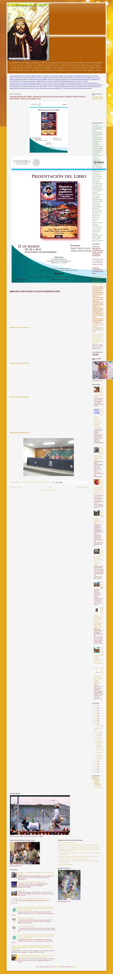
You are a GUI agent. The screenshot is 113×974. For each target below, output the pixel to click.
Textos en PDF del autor (66, 864)
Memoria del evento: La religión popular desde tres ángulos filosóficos (79, 845)
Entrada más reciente (16, 487)
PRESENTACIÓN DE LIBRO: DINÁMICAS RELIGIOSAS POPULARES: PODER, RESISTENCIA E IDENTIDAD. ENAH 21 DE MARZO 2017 (98, 617)
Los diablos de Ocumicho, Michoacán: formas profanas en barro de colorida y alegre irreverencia (98, 486)
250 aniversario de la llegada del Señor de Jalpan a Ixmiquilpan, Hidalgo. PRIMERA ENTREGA (98, 675)
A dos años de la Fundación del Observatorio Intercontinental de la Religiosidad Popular (98, 556)
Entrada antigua (82, 487)
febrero (98, 756)
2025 (95, 706)
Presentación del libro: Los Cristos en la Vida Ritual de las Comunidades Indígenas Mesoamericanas (79, 849)
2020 (95, 716)
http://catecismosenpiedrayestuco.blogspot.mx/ (97, 329)
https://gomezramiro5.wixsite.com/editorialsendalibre (97, 278)
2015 (95, 764)
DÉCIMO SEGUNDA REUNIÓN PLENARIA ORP (32, 899)
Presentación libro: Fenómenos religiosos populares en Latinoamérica (78, 856)
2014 (95, 767)
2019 (95, 718)
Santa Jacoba (101, 584)
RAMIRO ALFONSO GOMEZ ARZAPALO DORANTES (97, 781)
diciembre (99, 726)
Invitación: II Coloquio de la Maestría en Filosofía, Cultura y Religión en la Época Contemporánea (98, 655)
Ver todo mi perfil (97, 787)
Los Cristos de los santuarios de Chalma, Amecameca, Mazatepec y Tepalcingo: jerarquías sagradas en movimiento (98, 418)
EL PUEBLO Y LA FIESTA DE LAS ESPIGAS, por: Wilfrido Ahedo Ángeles (36, 873)
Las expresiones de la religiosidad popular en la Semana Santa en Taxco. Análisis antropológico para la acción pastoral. (36, 956)
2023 (95, 708)
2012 (95, 772)
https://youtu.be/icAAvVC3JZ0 (19, 363)
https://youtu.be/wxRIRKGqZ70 (19, 433)
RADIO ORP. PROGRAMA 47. (26, 918)
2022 (95, 711)
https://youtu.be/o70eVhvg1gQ (19, 397)
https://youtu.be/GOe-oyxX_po (19, 328)
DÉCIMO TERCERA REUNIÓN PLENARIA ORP (31, 882)
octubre (98, 732)
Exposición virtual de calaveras (67, 843)
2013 (95, 769)
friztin (57, 967)
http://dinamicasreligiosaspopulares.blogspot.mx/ (97, 341)
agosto (98, 735)
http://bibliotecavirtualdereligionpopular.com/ (97, 283)
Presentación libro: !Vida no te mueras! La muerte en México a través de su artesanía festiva (80, 853)
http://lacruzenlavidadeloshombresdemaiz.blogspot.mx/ (97, 336)
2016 (95, 762)
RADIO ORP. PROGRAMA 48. (26, 926)
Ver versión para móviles (49, 490)
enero (97, 758)
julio (97, 737)
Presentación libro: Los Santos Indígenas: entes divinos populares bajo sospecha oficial (78, 861)
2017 (95, 723)
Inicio (50, 487)
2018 (95, 721)
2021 (95, 713)
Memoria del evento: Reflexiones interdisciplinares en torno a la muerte (79, 847)
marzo (98, 740)
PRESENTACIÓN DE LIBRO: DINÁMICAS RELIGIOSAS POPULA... (99, 747)
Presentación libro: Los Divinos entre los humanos (73, 858)
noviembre (99, 728)
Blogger (74, 967)
